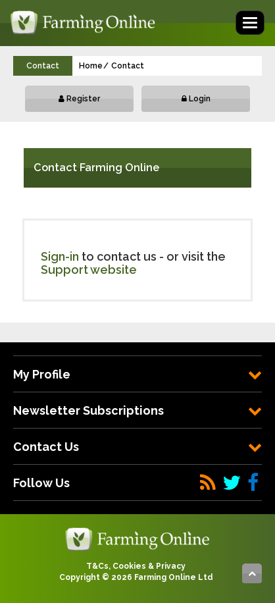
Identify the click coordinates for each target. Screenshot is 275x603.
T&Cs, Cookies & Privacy (136, 566)
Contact (127, 65)
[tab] (137, 374)
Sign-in (60, 256)
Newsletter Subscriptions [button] (137, 410)
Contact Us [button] (137, 447)
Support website (89, 269)
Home (91, 65)
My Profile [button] (137, 374)
